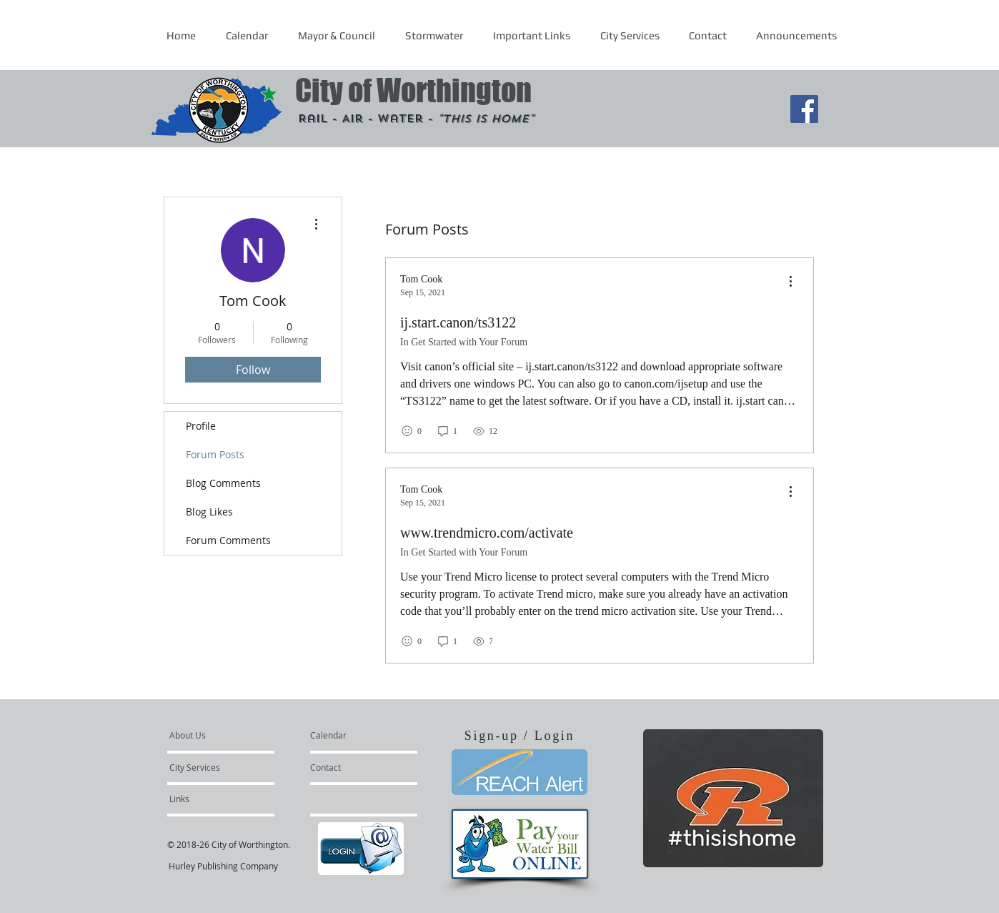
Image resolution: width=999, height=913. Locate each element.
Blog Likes (209, 511)
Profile (201, 426)
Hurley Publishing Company (223, 866)
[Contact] (348, 767)
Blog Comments (223, 483)
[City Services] (210, 767)
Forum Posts (215, 454)
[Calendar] (351, 735)
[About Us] (224, 735)
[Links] (208, 798)
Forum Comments (228, 540)
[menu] (790, 282)
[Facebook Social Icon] (804, 109)
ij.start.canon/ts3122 (458, 322)
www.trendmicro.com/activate (486, 533)
